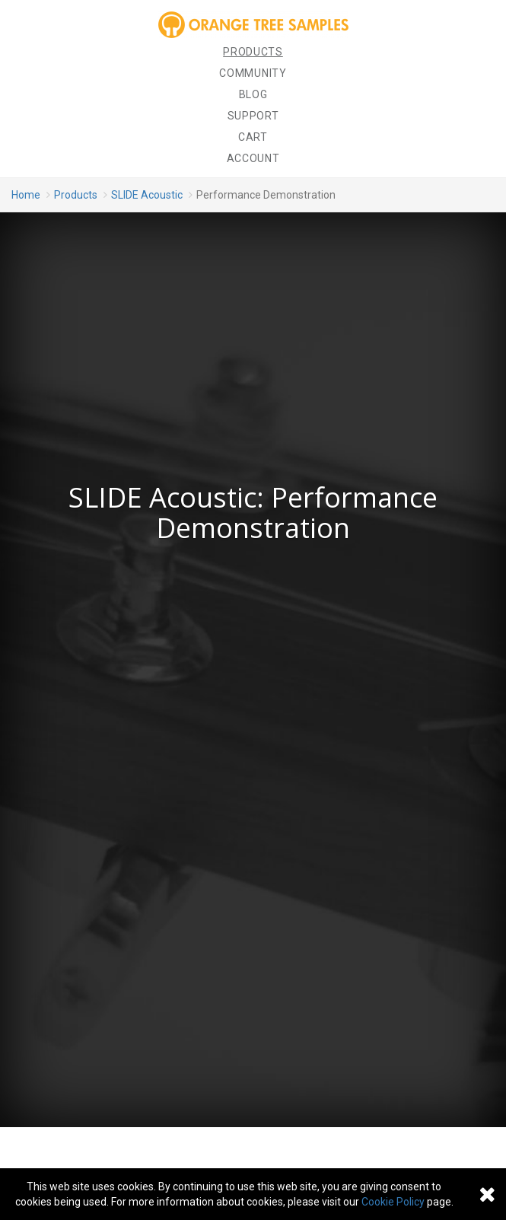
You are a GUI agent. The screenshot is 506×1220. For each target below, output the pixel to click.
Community (252, 73)
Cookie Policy (393, 1202)
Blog (253, 94)
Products (253, 52)
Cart (253, 137)
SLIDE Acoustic (147, 195)
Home (25, 195)
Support (253, 116)
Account (253, 158)
